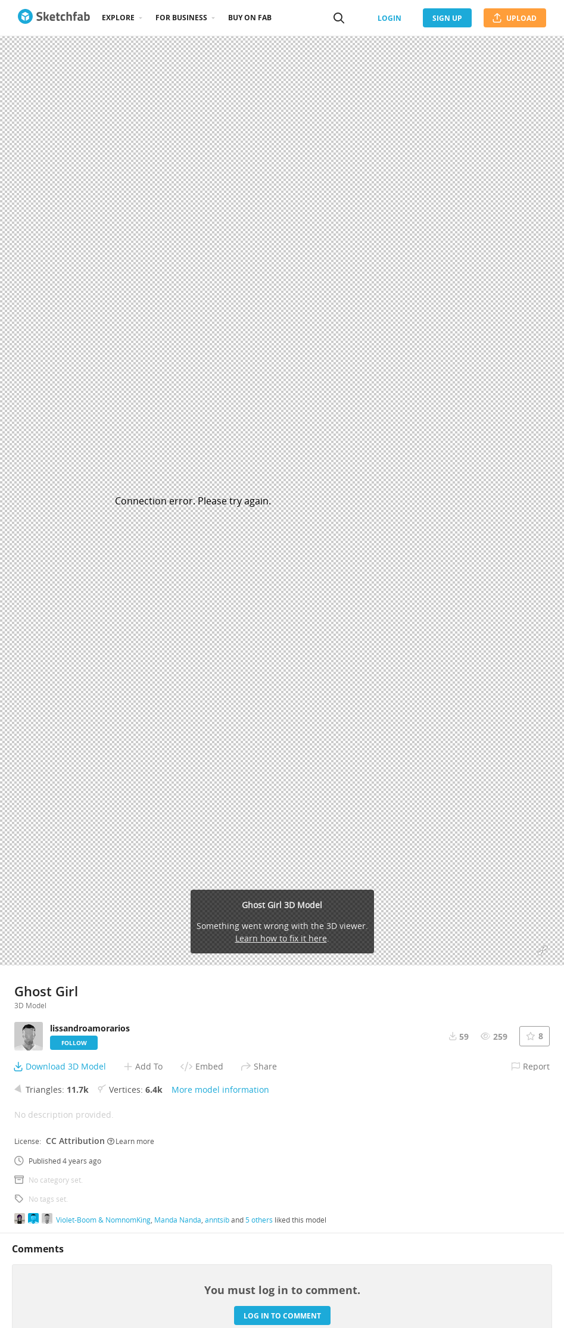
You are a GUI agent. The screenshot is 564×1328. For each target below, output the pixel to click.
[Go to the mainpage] (54, 18)
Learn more (130, 1141)
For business (181, 18)
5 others (259, 1219)
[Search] (339, 18)
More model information (220, 1089)
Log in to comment (282, 1316)
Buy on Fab (250, 18)
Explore (118, 18)
